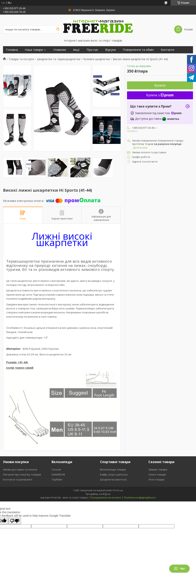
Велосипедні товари (113, 469)
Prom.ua (118, 490)
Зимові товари (157, 469)
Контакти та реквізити (17, 479)
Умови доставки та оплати (20, 469)
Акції (76, 49)
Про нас (92, 49)
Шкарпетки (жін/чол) (113, 479)
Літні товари (156, 479)
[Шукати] (58, 29)
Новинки (59, 49)
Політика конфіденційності (140, 497)
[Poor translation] (14, 521)
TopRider (57, 479)
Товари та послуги (21, 59)
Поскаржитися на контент (105, 497)
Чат (179, 568)
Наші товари (34, 49)
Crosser (56, 469)
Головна (12, 49)
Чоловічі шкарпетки (96, 59)
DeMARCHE (58, 474)
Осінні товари (157, 474)
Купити (160, 85)
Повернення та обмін (138, 49)
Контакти (167, 49)
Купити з (160, 95)
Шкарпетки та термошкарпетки (58, 59)
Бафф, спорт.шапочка (114, 474)
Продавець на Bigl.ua (98, 494)
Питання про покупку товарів (22, 474)
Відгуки (110, 49)
